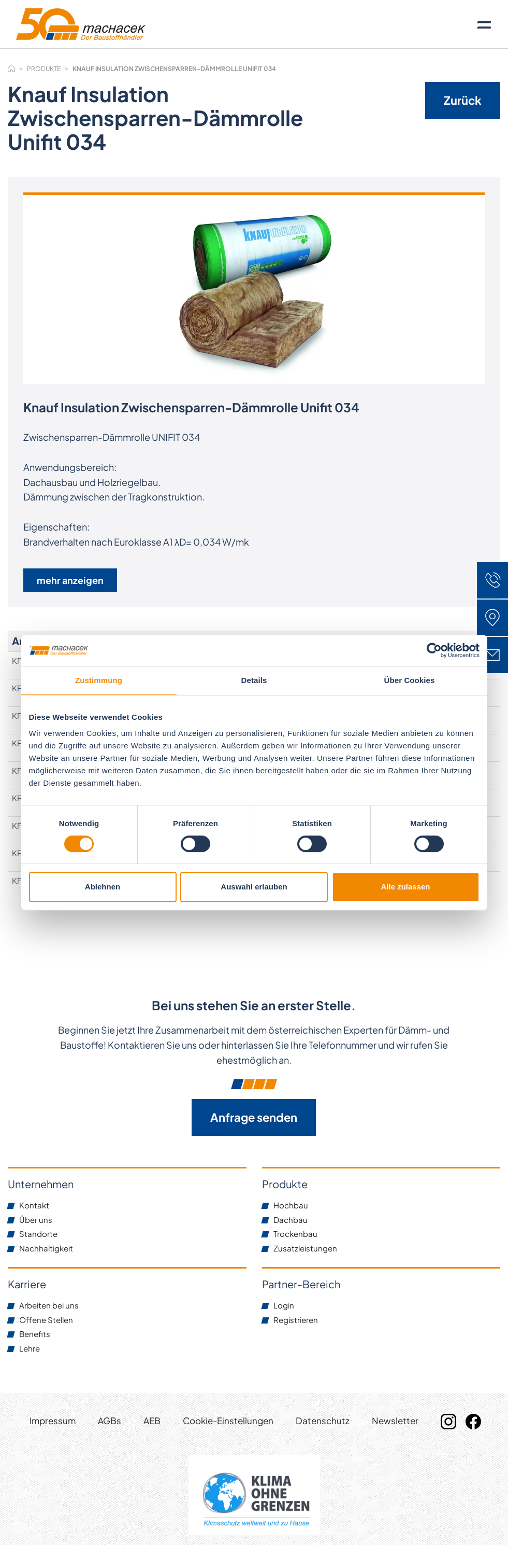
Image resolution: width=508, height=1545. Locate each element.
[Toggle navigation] (484, 24)
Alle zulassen (405, 886)
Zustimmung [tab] (98, 680)
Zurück (463, 100)
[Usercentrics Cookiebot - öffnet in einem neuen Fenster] (434, 650)
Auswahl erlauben (254, 886)
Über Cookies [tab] (409, 680)
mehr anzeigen (70, 580)
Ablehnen (102, 886)
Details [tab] (254, 680)
